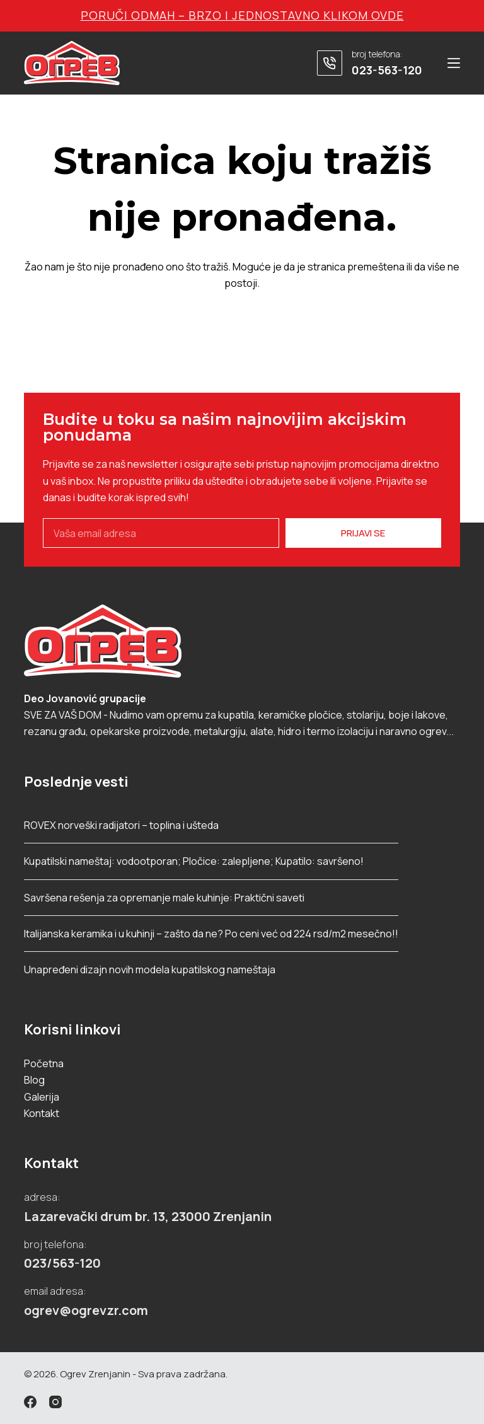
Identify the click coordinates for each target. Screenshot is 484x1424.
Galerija (41, 1097)
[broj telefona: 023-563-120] (329, 63)
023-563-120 (387, 70)
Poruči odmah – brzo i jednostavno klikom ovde (242, 15)
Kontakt (41, 1113)
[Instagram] (55, 1402)
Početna (44, 1063)
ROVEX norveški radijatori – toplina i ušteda (121, 825)
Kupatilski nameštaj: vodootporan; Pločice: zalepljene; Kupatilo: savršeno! (194, 861)
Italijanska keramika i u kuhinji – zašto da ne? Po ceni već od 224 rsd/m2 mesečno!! (211, 934)
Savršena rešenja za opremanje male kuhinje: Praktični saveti (164, 898)
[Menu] (453, 63)
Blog (34, 1080)
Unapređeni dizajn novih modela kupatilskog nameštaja (149, 969)
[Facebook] (30, 1402)
